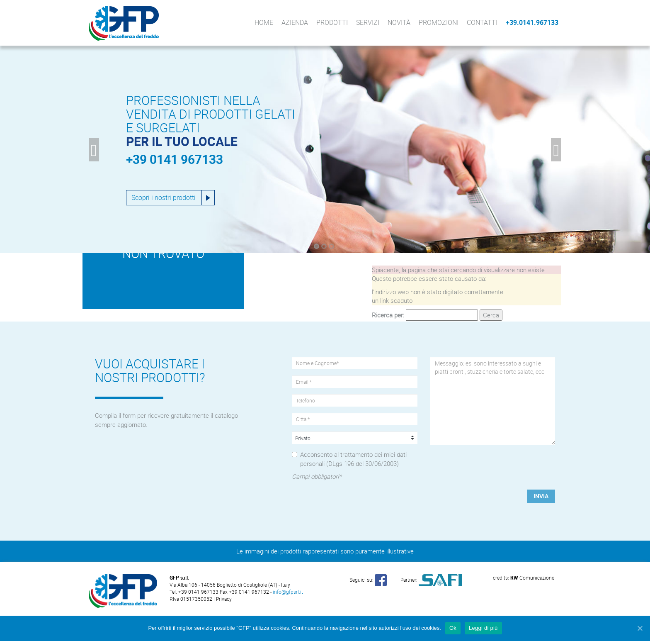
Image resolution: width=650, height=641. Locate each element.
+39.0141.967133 (532, 22)
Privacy (224, 598)
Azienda (294, 22)
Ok (452, 628)
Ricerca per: (388, 315)
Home (264, 22)
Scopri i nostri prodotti (163, 197)
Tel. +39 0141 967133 (195, 591)
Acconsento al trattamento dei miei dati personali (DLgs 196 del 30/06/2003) (353, 458)
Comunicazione (532, 577)
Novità (399, 22)
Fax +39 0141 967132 (244, 591)
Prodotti (332, 22)
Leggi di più (483, 628)
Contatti (482, 22)
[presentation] (493, 467)
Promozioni (438, 22)
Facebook (567, 22)
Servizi (367, 22)
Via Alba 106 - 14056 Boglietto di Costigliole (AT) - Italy (230, 584)
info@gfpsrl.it (288, 591)
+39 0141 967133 (174, 159)
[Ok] (639, 628)
